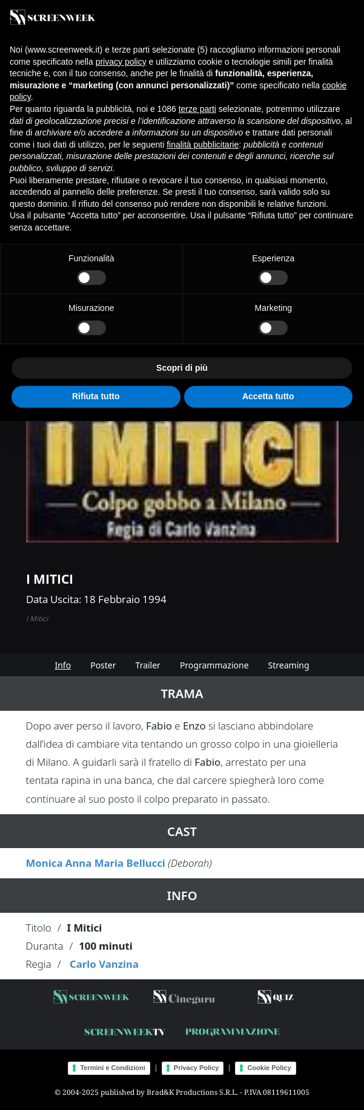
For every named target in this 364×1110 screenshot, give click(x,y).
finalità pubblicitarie (203, 144)
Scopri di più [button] (182, 368)
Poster (103, 665)
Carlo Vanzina (104, 964)
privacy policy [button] (121, 62)
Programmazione (214, 665)
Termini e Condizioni (112, 1067)
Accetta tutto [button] (268, 396)
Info (63, 665)
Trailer (148, 665)
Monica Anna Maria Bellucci (95, 863)
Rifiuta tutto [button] (96, 396)
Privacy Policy (196, 1067)
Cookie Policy (269, 1067)
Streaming (288, 665)
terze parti (197, 109)
